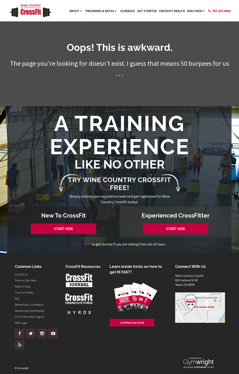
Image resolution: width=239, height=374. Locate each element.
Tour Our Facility (24, 292)
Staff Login (21, 323)
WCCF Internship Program (29, 316)
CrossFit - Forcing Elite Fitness (79, 299)
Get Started (147, 11)
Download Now (132, 322)
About (74, 11)
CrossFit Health (172, 11)
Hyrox (79, 316)
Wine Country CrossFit (30, 10)
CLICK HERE (82, 244)
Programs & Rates (100, 11)
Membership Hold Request (29, 311)
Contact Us (21, 274)
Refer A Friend (22, 286)
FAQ (17, 298)
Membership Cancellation (29, 304)
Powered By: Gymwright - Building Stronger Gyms (202, 362)
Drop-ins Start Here (25, 280)
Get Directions (201, 307)
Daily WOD (194, 11)
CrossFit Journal (79, 281)
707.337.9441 (221, 11)
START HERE (63, 229)
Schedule (127, 11)
